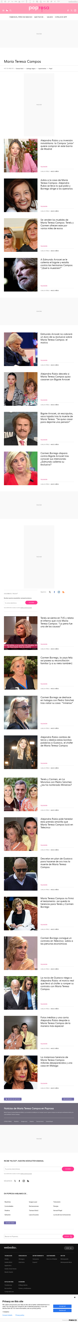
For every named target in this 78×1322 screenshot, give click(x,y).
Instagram (75, 10)
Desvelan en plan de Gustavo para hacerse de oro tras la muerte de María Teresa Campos (56, 863)
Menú (3, 10)
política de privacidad (26, 607)
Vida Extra (21, 1262)
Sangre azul (24, 1121)
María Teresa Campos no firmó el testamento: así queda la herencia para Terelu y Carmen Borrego (57, 902)
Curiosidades (9, 1206)
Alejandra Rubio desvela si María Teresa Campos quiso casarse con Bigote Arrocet (56, 376)
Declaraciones (34, 1206)
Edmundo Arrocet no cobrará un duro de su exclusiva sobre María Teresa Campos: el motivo (56, 338)
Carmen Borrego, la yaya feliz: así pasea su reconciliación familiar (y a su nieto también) (57, 660)
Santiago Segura (30, 68)
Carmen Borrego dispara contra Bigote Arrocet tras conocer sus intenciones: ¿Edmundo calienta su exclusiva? (55, 458)
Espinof (35, 1262)
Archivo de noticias (14, 1099)
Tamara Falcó (19, 68)
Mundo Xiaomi (9, 1272)
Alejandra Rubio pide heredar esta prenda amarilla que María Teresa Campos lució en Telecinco (57, 823)
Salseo (50, 17)
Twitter (71, 10)
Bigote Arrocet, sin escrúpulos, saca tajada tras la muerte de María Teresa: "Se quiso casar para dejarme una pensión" (57, 418)
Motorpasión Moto (66, 1262)
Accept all (62, 1306)
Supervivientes (42, 68)
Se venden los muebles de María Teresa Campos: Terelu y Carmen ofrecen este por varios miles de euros (57, 224)
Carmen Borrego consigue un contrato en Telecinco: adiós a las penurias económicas (57, 940)
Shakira (32, 1121)
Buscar (10, 10)
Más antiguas (67, 1099)
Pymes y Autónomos (25, 1288)
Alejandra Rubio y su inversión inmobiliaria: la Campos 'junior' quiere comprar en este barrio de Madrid (57, 144)
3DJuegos (22, 1259)
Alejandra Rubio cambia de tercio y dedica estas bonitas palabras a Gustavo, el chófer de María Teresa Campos (57, 741)
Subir (67, 1248)
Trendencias (8, 1285)
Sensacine (36, 1259)
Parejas (55, 1206)
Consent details (7, 1315)
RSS (63, 591)
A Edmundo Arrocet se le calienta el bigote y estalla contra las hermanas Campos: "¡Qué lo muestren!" (57, 264)
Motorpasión (64, 1259)
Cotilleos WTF (61, 17)
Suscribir (31, 602)
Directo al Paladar (52, 1259)
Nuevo (7, 10)
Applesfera (8, 1265)
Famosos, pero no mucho (21, 17)
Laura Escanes (34, 1215)
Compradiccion (9, 1291)
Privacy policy (20, 1315)
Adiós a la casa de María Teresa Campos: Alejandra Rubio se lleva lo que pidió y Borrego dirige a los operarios (57, 184)
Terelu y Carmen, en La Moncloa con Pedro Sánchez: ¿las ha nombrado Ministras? (56, 781)
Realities (16, 1121)
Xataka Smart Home (10, 1269)
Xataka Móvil (8, 1262)
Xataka (7, 1259)
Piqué (50, 68)
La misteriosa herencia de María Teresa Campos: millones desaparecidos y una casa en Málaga (56, 1061)
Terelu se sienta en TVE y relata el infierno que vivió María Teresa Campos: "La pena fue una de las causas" (57, 622)
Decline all (62, 1310)
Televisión (44, 167)
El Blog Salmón (23, 1285)
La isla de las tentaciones (62, 1215)
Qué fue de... (39, 17)
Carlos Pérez (45, 171)
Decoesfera (8, 1288)
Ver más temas (10, 1223)
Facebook (68, 10)
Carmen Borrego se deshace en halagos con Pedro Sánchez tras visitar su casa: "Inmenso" (57, 700)
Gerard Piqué (49, 1121)
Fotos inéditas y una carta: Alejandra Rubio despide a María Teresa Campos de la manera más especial (55, 1022)
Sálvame (7, 1215)
